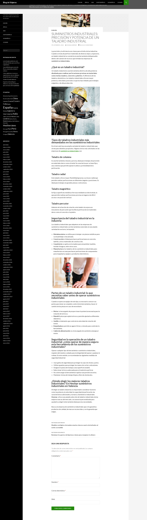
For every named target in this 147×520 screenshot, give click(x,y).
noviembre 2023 (7, 186)
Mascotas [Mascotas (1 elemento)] (5, 123)
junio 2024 (6, 171)
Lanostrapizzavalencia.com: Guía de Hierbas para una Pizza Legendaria (11, 62)
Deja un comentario (86, 45)
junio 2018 (6, 274)
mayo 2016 (6, 333)
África (87, 2)
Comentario (56, 456)
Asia (92, 2)
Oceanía (119, 2)
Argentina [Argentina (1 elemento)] (10, 96)
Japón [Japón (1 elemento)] (4, 116)
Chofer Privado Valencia (9, 79)
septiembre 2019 (7, 250)
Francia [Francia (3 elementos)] (15, 108)
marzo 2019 (6, 252)
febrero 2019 (6, 255)
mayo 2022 (6, 216)
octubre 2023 (6, 189)
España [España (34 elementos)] (8, 107)
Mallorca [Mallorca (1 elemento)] (17, 121)
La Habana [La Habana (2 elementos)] (12, 116)
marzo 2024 (6, 176)
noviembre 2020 (7, 242)
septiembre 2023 (7, 191)
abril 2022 (5, 218)
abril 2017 (5, 309)
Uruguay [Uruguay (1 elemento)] (5, 134)
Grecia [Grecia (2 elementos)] (5, 111)
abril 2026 (5, 145)
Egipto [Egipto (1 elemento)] (9, 104)
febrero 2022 (6, 223)
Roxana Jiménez (71, 45)
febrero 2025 (6, 159)
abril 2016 (5, 336)
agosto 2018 (6, 269)
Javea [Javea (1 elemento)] (7, 116)
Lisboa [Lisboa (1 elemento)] (17, 116)
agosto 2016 (6, 326)
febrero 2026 (6, 147)
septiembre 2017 (7, 296)
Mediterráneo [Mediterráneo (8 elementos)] (9, 125)
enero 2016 (6, 343)
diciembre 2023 (7, 184)
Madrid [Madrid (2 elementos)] (5, 121)
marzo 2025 (6, 157)
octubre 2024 (6, 167)
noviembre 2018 (7, 262)
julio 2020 (5, 245)
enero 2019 (6, 257)
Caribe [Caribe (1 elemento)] (8, 98)
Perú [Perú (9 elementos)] (14, 128)
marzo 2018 (6, 282)
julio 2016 (5, 328)
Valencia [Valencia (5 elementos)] (11, 134)
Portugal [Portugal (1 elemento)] (5, 131)
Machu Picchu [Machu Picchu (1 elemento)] (13, 119)
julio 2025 (5, 152)
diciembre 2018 (7, 260)
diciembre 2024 (7, 162)
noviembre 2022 (7, 206)
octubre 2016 (6, 321)
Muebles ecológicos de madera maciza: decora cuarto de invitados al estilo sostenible (75, 424)
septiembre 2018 (7, 267)
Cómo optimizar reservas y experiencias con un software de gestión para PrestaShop (11, 75)
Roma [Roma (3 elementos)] (15, 131)
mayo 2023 (6, 196)
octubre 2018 (6, 265)
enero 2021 (6, 238)
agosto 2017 (6, 299)
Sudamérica (111, 2)
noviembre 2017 (7, 291)
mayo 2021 (6, 230)
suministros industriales (70, 151)
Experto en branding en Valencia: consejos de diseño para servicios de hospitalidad (11, 83)
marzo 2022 (6, 220)
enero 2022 (6, 225)
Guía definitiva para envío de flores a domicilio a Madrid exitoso (10, 69)
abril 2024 (5, 174)
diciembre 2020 (7, 240)
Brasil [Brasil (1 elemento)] (4, 98)
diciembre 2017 (7, 289)
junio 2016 (6, 331)
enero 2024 (6, 181)
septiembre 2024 (7, 169)
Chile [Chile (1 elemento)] (11, 98)
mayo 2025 (6, 154)
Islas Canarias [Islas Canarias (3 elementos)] (8, 114)
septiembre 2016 (7, 323)
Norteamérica (100, 2)
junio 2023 (6, 194)
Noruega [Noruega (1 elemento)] (5, 129)
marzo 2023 (6, 198)
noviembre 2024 (7, 164)
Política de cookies (48, 7)
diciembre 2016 (7, 318)
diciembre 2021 (7, 228)
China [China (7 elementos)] (15, 98)
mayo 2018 (6, 277)
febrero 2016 (6, 340)
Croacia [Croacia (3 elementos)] (10, 101)
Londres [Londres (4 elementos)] (6, 119)
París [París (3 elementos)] (9, 129)
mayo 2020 (6, 247)
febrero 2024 (6, 179)
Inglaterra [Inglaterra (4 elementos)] (11, 111)
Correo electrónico (58, 491)
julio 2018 (5, 272)
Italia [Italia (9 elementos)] (15, 113)
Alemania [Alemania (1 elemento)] (5, 96)
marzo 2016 (6, 338)
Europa (80, 2)
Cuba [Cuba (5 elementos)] (5, 104)
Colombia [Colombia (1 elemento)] (5, 101)
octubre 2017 (6, 294)
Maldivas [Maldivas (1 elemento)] (10, 121)
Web (53, 499)
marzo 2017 (6, 311)
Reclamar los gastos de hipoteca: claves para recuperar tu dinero (75, 433)
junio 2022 (6, 213)
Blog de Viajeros (10, 2)
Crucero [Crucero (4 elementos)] (16, 101)
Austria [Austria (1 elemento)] (15, 96)
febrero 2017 (6, 313)
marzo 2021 (6, 235)
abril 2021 (5, 233)
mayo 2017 (6, 306)
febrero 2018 (6, 284)
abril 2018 (5, 279)
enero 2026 (6, 149)
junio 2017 (6, 304)
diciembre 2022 (7, 203)
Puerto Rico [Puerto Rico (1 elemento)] (10, 131)
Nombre (54, 482)
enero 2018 (6, 287)
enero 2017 (6, 316)
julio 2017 (5, 301)
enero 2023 (6, 201)
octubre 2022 (6, 208)
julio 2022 (5, 211)
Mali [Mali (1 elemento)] (13, 121)
